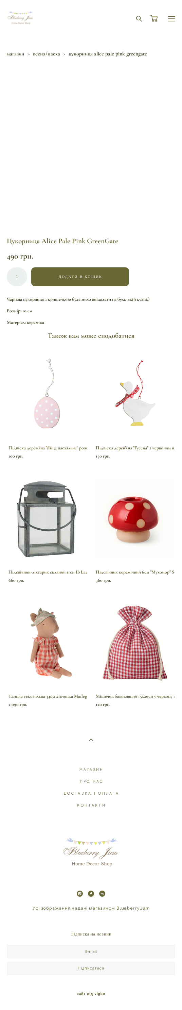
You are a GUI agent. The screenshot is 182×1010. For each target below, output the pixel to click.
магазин (15, 53)
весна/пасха (46, 53)
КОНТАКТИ (91, 805)
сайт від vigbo (91, 994)
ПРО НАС (92, 781)
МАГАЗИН (91, 769)
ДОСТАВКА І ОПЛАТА (91, 793)
